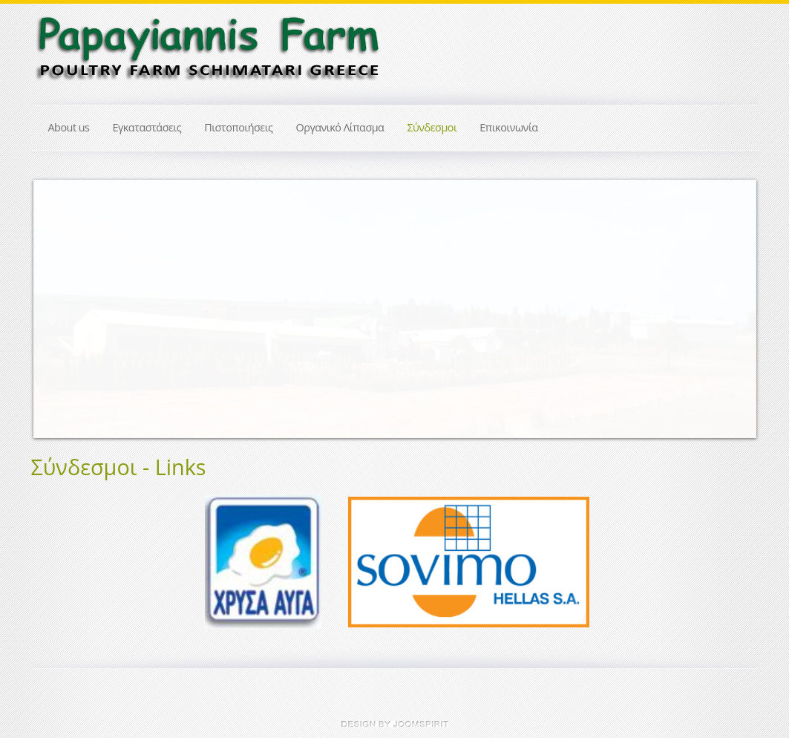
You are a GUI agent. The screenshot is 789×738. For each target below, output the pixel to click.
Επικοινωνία (508, 127)
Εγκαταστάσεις (146, 127)
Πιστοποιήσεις (238, 127)
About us (69, 127)
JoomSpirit (394, 724)
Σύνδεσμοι (431, 127)
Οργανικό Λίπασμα (340, 127)
